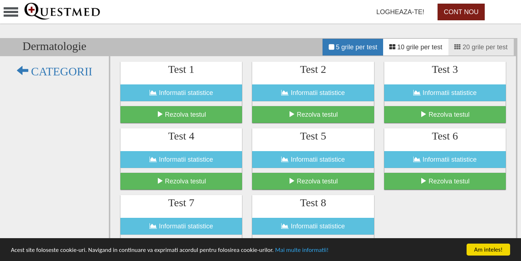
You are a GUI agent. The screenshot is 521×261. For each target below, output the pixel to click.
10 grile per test (415, 47)
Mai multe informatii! (302, 250)
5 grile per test (353, 47)
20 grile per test (481, 47)
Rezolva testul (181, 114)
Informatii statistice (181, 92)
